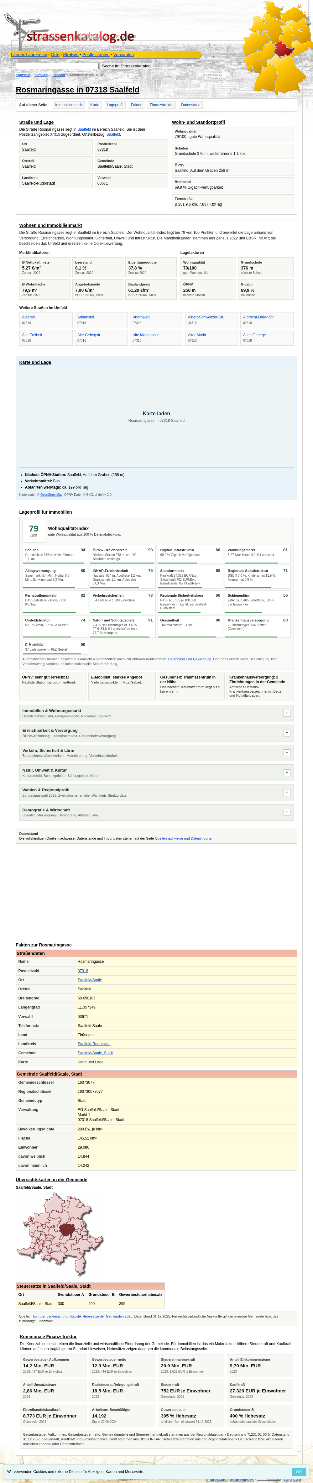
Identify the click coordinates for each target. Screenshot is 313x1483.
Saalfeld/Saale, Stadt (115, 166)
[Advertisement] (156, 892)
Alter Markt (197, 335)
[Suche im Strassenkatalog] (57, 66)
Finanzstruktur (162, 105)
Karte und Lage (90, 1062)
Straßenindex (242, 1479)
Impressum (216, 1479)
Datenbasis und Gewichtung (189, 659)
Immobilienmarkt (69, 105)
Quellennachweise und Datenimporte (183, 838)
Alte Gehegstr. (89, 335)
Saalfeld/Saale (90, 980)
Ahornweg (141, 317)
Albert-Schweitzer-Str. (206, 317)
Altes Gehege (254, 335)
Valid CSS (292, 1479)
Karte (94, 105)
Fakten (137, 105)
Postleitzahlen (96, 54)
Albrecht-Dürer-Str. (258, 317)
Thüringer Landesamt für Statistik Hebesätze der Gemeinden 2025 (81, 1316)
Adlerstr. (29, 317)
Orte (55, 54)
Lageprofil (115, 105)
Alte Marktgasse (146, 335)
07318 (55, 134)
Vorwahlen (123, 54)
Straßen (71, 54)
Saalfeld (58, 75)
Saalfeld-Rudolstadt (38, 183)
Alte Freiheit (32, 335)
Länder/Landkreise (29, 54)
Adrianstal (85, 317)
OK (299, 1472)
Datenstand (190, 105)
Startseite (23, 75)
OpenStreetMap (51, 494)
